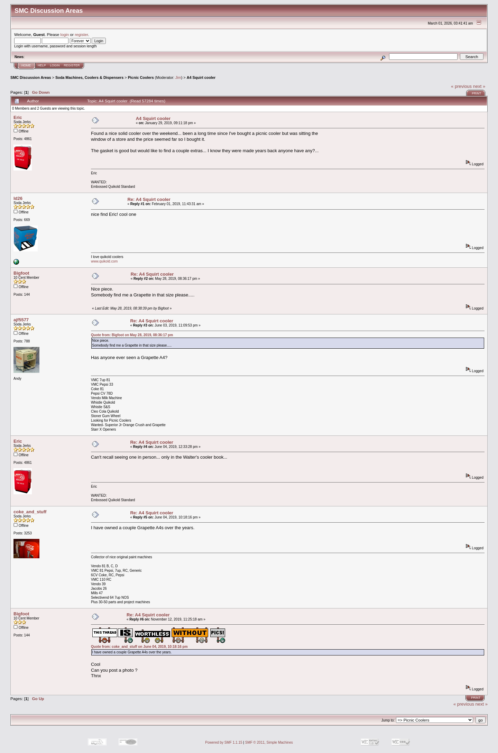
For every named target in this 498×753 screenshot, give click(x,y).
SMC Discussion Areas (30, 77)
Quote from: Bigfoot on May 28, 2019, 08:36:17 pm (132, 335)
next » (479, 86)
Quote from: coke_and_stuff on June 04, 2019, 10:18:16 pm (139, 647)
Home (26, 65)
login (65, 34)
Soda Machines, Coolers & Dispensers (89, 77)
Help (42, 65)
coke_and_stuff (29, 511)
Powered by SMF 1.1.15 (223, 742)
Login (55, 65)
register (81, 34)
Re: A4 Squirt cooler (148, 199)
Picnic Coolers (141, 77)
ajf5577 (21, 319)
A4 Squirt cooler (201, 77)
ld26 (17, 198)
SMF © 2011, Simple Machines (269, 742)
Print (476, 93)
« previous (461, 86)
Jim (178, 77)
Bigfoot (21, 273)
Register (72, 65)
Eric (17, 117)
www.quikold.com (104, 261)
